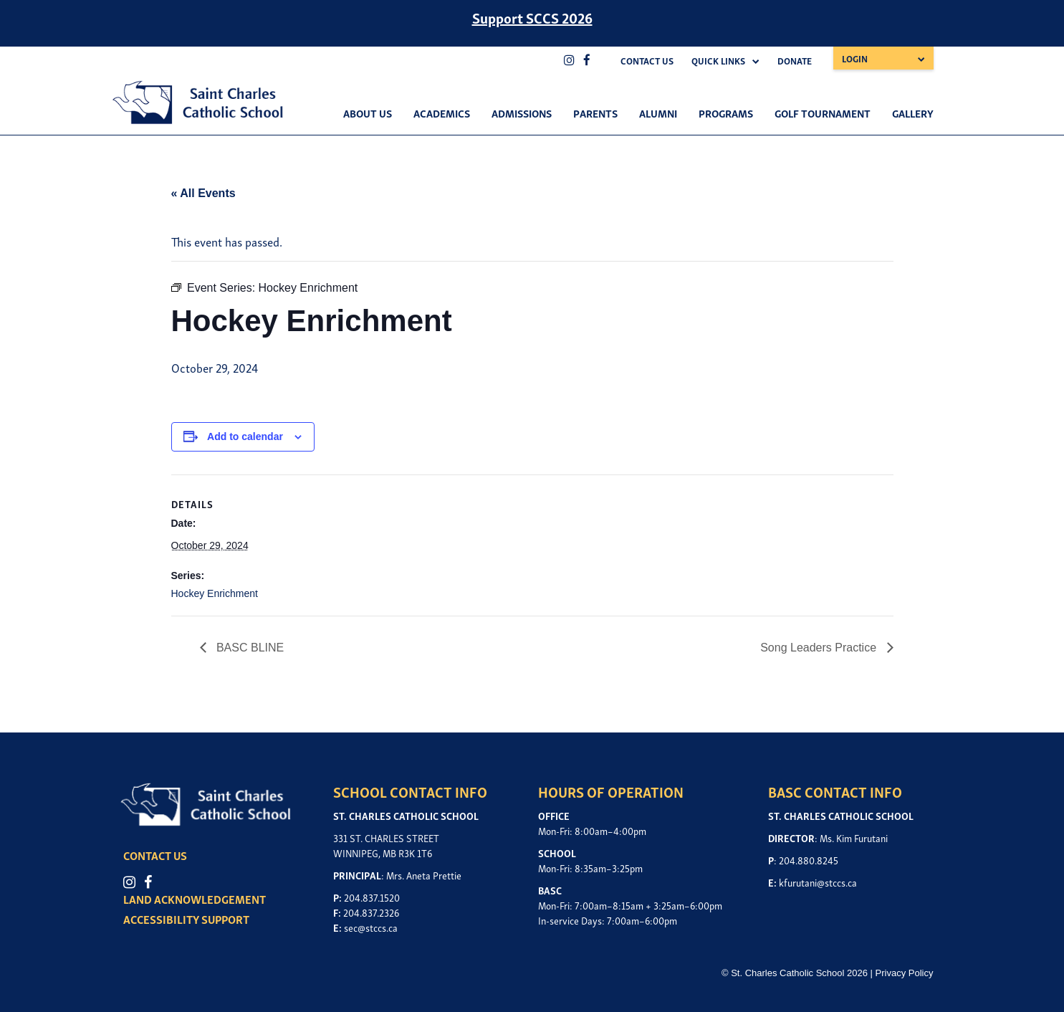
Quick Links (718, 60)
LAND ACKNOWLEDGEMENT (199, 898)
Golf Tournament (823, 112)
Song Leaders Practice (819, 647)
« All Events (203, 193)
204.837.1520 (372, 897)
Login (855, 58)
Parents (595, 112)
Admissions (522, 112)
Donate (794, 60)
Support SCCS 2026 (532, 17)
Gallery (913, 112)
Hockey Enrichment (214, 593)
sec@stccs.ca (371, 927)
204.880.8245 (808, 859)
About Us (367, 112)
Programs (726, 112)
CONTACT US (159, 855)
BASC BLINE (249, 647)
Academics (441, 112)
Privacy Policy (905, 971)
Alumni (658, 112)
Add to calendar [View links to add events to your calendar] (245, 436)
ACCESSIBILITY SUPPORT (191, 919)
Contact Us (647, 60)
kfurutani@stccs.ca (818, 882)
